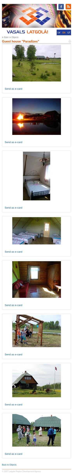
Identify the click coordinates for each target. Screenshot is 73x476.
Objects (14, 37)
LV (59, 32)
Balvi (6, 37)
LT (69, 32)
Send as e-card (13, 88)
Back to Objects (9, 465)
